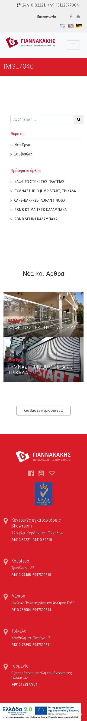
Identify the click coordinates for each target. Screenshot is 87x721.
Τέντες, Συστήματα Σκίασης (30, 45)
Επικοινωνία (46, 17)
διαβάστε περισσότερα (43, 410)
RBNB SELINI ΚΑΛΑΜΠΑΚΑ (36, 219)
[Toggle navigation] (73, 45)
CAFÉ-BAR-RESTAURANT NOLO (39, 200)
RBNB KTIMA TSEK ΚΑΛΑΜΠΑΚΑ (40, 210)
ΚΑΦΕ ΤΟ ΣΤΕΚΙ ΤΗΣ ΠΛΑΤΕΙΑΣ (39, 181)
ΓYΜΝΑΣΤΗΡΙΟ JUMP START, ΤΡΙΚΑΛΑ (45, 191)
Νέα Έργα (22, 145)
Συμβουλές (23, 154)
